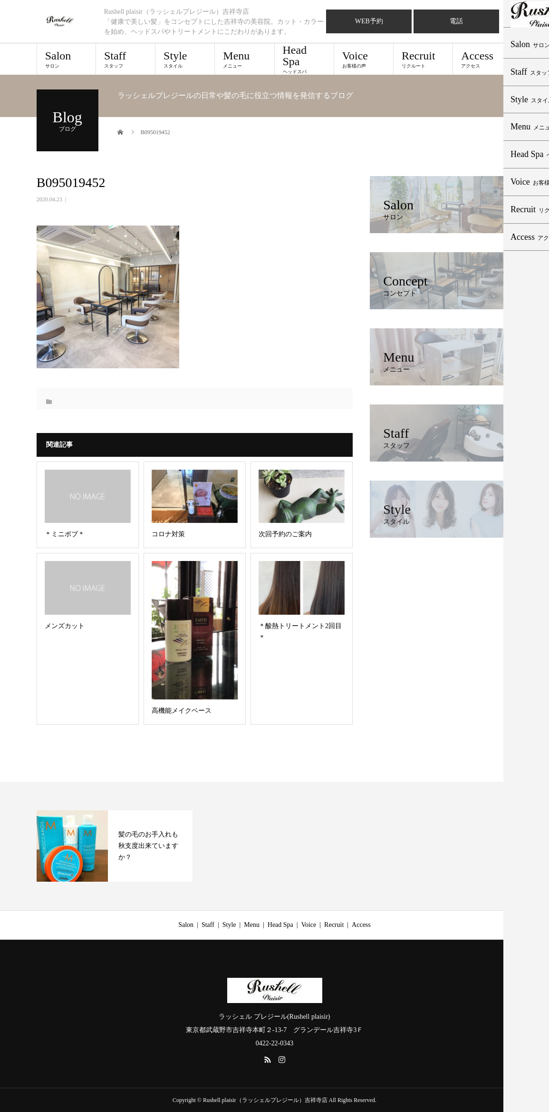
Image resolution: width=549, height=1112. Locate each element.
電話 (456, 21)
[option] (115, 846)
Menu (244, 59)
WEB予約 (369, 21)
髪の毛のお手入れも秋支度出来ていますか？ (148, 846)
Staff (125, 59)
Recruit (423, 59)
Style (185, 59)
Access (482, 59)
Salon (66, 59)
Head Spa (304, 59)
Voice (363, 59)
